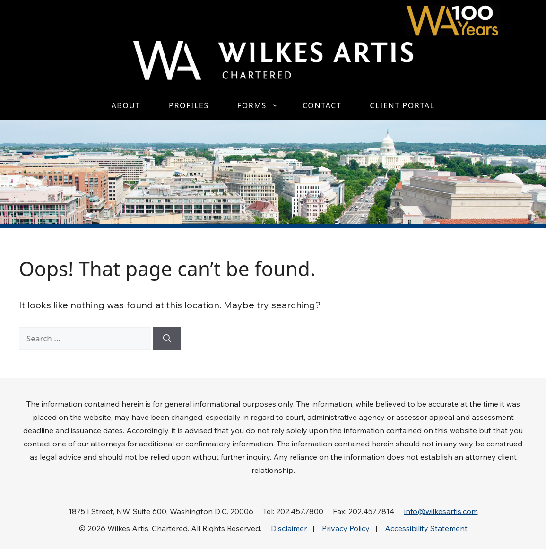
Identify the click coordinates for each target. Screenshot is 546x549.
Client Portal (402, 105)
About (125, 105)
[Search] (167, 338)
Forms (262, 105)
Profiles (189, 105)
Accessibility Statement (426, 528)
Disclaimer (289, 528)
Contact (322, 105)
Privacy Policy (346, 528)
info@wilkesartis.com (441, 511)
